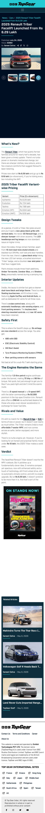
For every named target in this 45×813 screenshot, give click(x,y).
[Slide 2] (24, 77)
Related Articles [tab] (10, 599)
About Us (5, 739)
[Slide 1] (13, 77)
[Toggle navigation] (22, 10)
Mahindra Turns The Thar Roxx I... (21, 630)
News (4, 18)
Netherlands (9, 783)
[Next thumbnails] (38, 77)
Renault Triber (11, 151)
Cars (11, 18)
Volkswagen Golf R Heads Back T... (22, 666)
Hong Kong (34, 773)
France (7, 773)
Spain (24, 788)
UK (6, 793)
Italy (6, 778)
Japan (17, 778)
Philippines (26, 783)
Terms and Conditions (21, 733)
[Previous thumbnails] (3, 77)
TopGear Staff (9, 708)
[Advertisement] (22, 109)
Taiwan (36, 788)
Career (34, 733)
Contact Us (5, 733)
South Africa (9, 788)
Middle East (32, 778)
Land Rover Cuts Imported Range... (22, 702)
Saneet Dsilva (9, 45)
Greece (20, 773)
